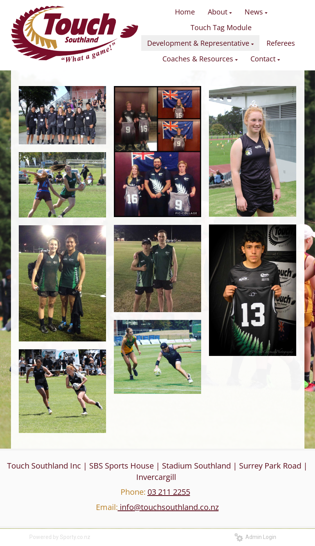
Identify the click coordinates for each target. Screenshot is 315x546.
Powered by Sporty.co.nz (59, 537)
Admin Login (255, 537)
